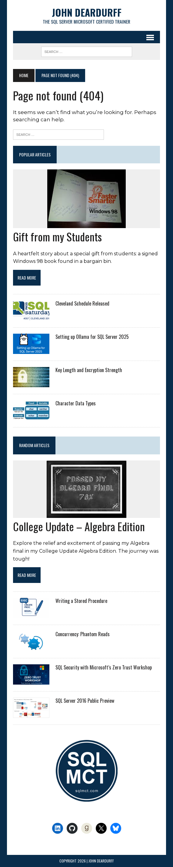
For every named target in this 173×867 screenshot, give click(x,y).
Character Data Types (75, 403)
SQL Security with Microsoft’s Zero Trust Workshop (103, 667)
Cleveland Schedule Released (82, 303)
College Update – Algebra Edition (79, 526)
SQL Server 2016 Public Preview (84, 701)
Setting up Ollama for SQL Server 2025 (92, 336)
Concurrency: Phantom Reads (82, 634)
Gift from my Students (57, 236)
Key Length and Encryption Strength (88, 370)
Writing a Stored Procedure (81, 601)
